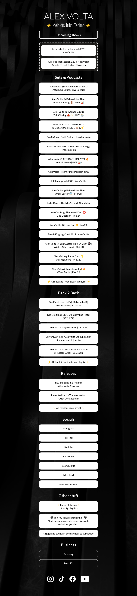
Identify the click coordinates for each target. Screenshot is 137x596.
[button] (68, 35)
